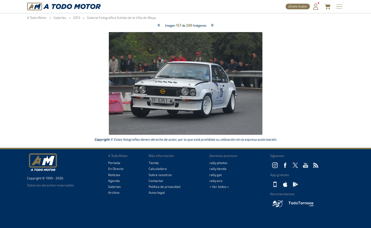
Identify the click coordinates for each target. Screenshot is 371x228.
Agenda (114, 181)
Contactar (156, 181)
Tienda (154, 163)
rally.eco (215, 181)
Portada (114, 163)
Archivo (113, 192)
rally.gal (215, 175)
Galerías (114, 187)
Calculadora (158, 169)
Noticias (114, 175)
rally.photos (218, 163)
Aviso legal (157, 192)
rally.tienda (217, 169)
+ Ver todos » (219, 187)
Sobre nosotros (160, 175)
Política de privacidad (164, 187)
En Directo (116, 169)
